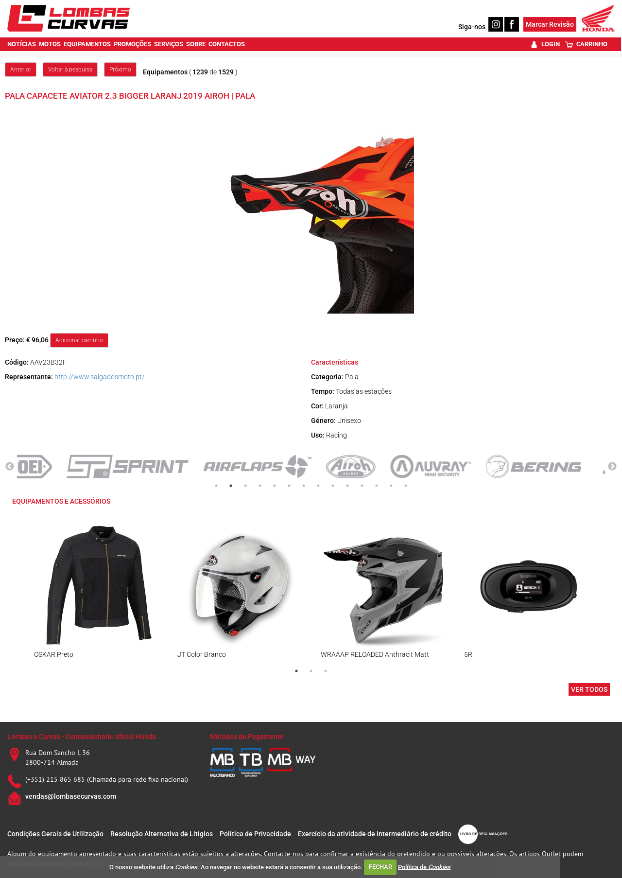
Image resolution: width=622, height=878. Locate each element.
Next (612, 467)
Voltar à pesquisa (70, 69)
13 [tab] (391, 486)
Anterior (20, 69)
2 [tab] (231, 486)
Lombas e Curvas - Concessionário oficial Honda (81, 736)
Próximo (120, 69)
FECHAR (380, 866)
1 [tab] (216, 486)
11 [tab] (362, 486)
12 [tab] (376, 486)
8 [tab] (318, 486)
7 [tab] (304, 486)
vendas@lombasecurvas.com (70, 796)
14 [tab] (406, 486)
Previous (10, 467)
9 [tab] (333, 486)
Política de (424, 866)
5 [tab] (274, 486)
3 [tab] (245, 486)
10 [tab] (347, 486)
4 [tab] (260, 486)
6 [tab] (289, 486)
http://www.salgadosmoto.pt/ (99, 377)
